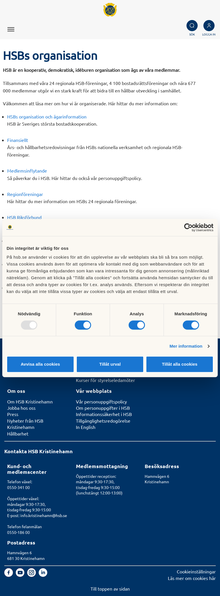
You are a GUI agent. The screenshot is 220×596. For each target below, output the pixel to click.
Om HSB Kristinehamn (30, 401)
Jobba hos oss (21, 408)
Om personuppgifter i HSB (103, 408)
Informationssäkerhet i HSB (104, 414)
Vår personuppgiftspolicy (101, 401)
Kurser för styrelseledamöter (105, 380)
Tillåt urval (110, 364)
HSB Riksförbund (24, 217)
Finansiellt (17, 140)
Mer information (186, 346)
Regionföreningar (25, 194)
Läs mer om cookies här (192, 578)
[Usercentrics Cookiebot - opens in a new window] (188, 227)
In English (85, 427)
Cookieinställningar (196, 571)
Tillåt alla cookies (179, 364)
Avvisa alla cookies (40, 364)
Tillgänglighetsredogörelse (103, 420)
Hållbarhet (17, 433)
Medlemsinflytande (27, 170)
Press (12, 414)
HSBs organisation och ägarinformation (47, 116)
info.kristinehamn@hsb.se (43, 515)
